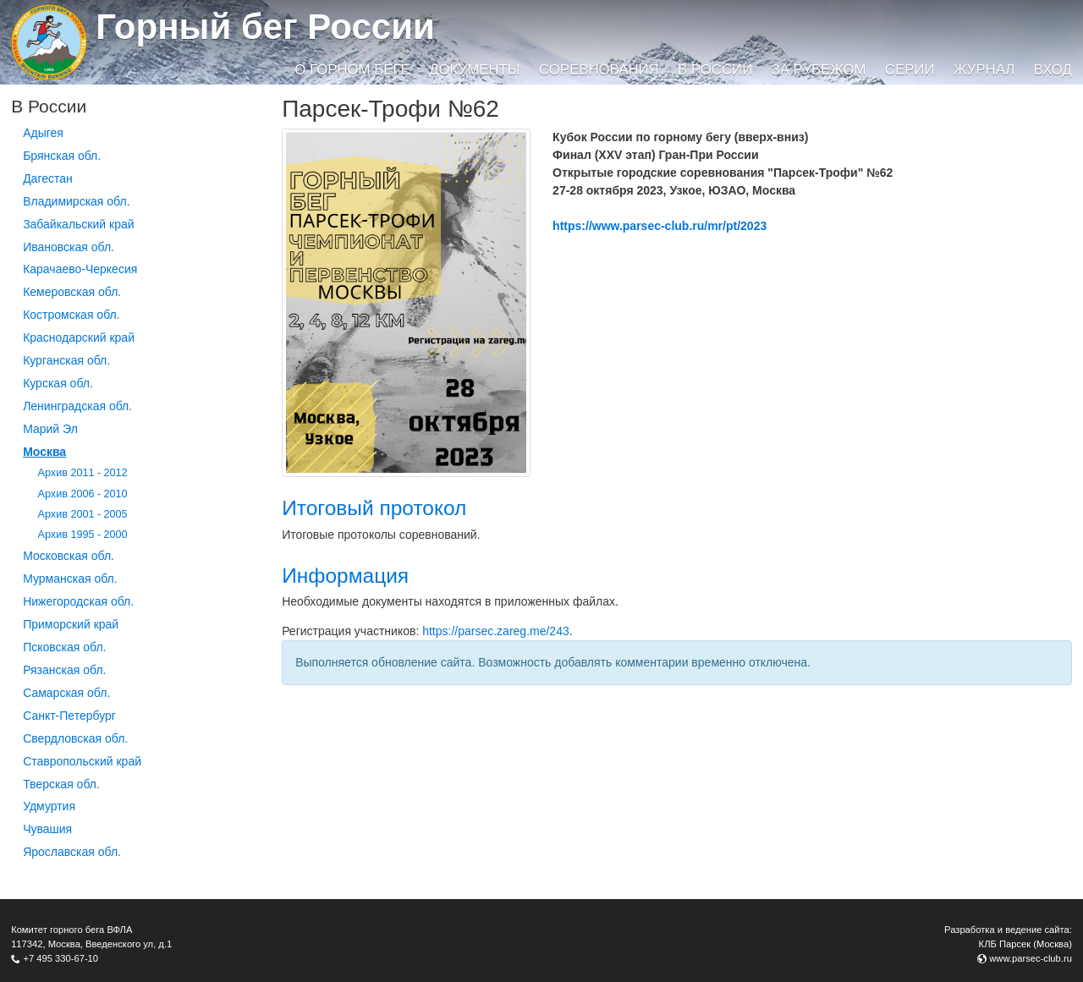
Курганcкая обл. (66, 360)
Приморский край (70, 624)
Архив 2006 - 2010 (83, 494)
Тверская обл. (61, 784)
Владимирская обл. (76, 201)
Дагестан (48, 178)
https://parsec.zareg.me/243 (495, 631)
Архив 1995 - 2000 (83, 534)
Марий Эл (50, 429)
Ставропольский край (82, 761)
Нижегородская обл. (78, 601)
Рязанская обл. (64, 670)
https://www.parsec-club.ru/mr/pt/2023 (659, 226)
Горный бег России (265, 27)
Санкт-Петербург (69, 715)
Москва (44, 451)
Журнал (984, 70)
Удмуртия (49, 806)
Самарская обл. (66, 692)
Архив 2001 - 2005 (83, 514)
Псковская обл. (64, 647)
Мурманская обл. (70, 578)
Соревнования (599, 70)
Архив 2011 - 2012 (83, 473)
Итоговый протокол (374, 507)
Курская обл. (58, 383)
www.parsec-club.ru (1030, 958)
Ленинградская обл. (77, 406)
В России (715, 70)
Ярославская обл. (72, 852)
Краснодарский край (79, 337)
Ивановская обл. (68, 247)
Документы (474, 70)
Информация (345, 575)
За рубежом (819, 70)
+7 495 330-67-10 (60, 958)
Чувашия (47, 829)
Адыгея (43, 133)
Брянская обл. (62, 155)
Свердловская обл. (75, 738)
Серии (910, 70)
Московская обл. (68, 555)
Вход (1053, 70)
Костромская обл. (71, 314)
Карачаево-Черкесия (80, 269)
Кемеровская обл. (72, 292)
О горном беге (352, 70)
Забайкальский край (78, 224)
